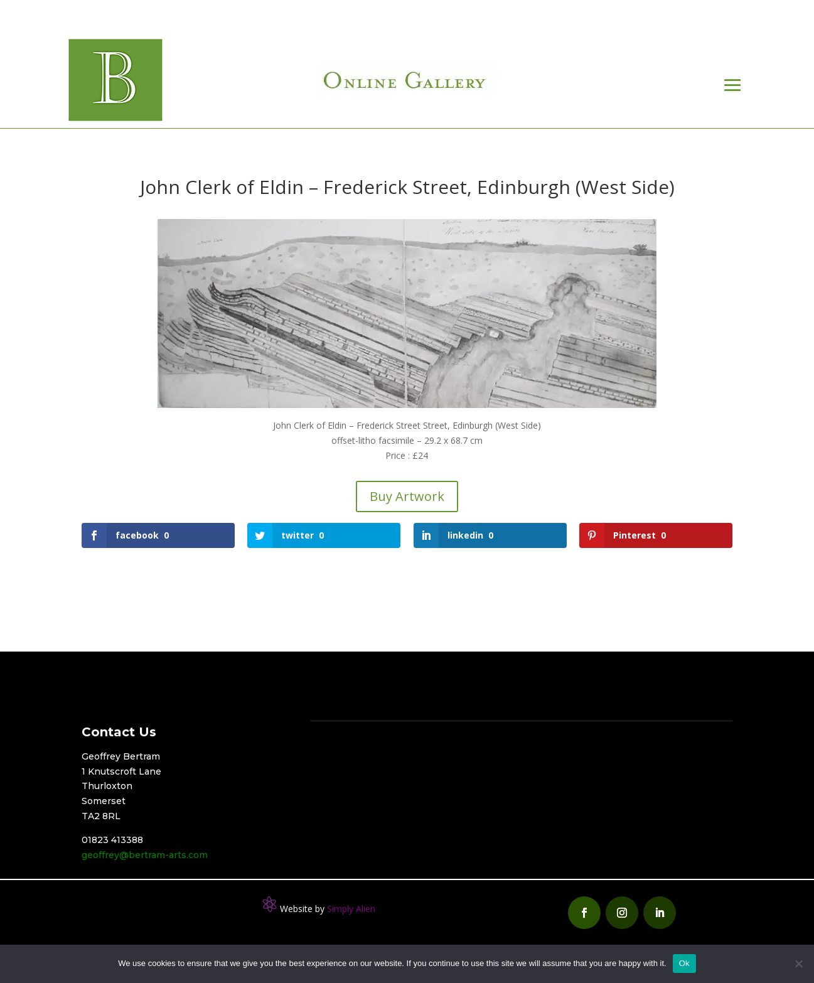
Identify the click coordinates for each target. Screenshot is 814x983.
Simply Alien (351, 909)
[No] (798, 963)
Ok (684, 963)
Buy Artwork (407, 496)
